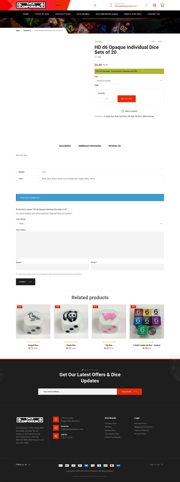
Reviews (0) (115, 145)
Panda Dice (71, 345)
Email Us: (65, 426)
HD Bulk (131, 116)
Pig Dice (109, 345)
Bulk (116, 116)
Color (96, 76)
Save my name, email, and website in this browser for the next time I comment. (50, 274)
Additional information (89, 145)
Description (65, 145)
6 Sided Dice (109, 116)
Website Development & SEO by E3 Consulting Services (89, 476)
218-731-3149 (66, 437)
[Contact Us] (111, 5)
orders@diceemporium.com (126, 6)
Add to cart (126, 99)
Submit (22, 282)
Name (19, 262)
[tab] (65, 145)
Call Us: (64, 434)
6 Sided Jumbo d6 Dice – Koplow (146, 345)
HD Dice (138, 116)
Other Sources (148, 116)
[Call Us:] (56, 436)
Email (94, 262)
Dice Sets (123, 116)
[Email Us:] (56, 428)
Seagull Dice (33, 345)
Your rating (21, 219)
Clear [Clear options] (96, 85)
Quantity (101, 93)
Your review (21, 230)
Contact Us (119, 4)
